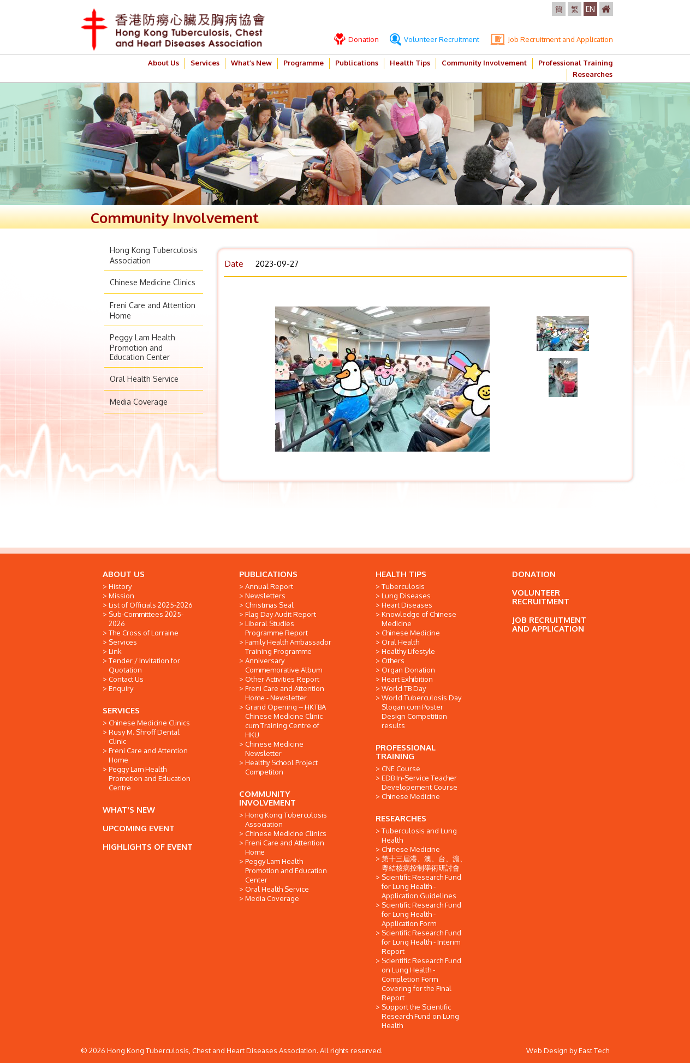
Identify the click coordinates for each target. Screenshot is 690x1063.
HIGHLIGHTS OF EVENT (148, 847)
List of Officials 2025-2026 (151, 604)
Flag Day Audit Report (280, 614)
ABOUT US (124, 574)
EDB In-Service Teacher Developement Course (419, 782)
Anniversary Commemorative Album (283, 665)
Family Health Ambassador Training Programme (288, 647)
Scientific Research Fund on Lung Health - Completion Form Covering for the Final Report (421, 979)
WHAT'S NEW (129, 809)
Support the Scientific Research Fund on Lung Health (420, 1016)
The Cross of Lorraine (144, 632)
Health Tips (410, 62)
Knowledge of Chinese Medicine (419, 619)
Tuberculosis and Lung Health (419, 835)
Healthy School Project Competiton (281, 767)
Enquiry (121, 688)
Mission (121, 595)
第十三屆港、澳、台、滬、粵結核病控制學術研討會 (424, 863)
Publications (356, 62)
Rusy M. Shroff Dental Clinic (144, 737)
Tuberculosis (403, 586)
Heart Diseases (407, 604)
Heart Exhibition (407, 679)
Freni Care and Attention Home (148, 755)
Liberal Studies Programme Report (276, 628)
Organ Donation (408, 669)
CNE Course (401, 768)
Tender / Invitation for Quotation (144, 665)
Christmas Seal (269, 604)
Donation (356, 39)
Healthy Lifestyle (408, 651)
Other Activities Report (282, 679)
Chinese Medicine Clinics (152, 282)
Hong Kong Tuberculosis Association (286, 819)
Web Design (547, 1050)
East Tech (594, 1050)
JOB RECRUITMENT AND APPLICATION (549, 624)
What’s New (251, 62)
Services (205, 62)
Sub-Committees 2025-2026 (146, 619)
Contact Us (126, 679)
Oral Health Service (144, 378)
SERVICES (121, 710)
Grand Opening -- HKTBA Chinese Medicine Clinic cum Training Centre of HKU (285, 720)
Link (115, 651)
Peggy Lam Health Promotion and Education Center (142, 347)
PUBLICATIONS (268, 574)
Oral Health (400, 642)
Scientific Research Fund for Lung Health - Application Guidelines (421, 886)
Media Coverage (139, 401)
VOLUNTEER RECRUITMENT (540, 596)
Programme (303, 62)
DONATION (534, 574)
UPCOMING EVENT (139, 828)
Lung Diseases (406, 595)
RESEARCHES (401, 818)
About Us (163, 62)
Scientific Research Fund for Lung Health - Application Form (421, 914)
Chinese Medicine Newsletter (274, 749)
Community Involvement (484, 62)
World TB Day (404, 688)
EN (590, 9)
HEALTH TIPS (401, 574)
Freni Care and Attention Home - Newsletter (284, 693)
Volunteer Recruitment (434, 39)
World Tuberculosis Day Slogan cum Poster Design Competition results (421, 711)
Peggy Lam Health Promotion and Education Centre (150, 778)
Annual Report (269, 586)
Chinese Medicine (411, 632)
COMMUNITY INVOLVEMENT (267, 798)
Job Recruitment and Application (551, 39)
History (120, 586)
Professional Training (575, 62)
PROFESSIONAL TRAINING (406, 751)
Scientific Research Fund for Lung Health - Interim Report (421, 942)
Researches (592, 74)
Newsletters (265, 595)
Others (393, 660)
